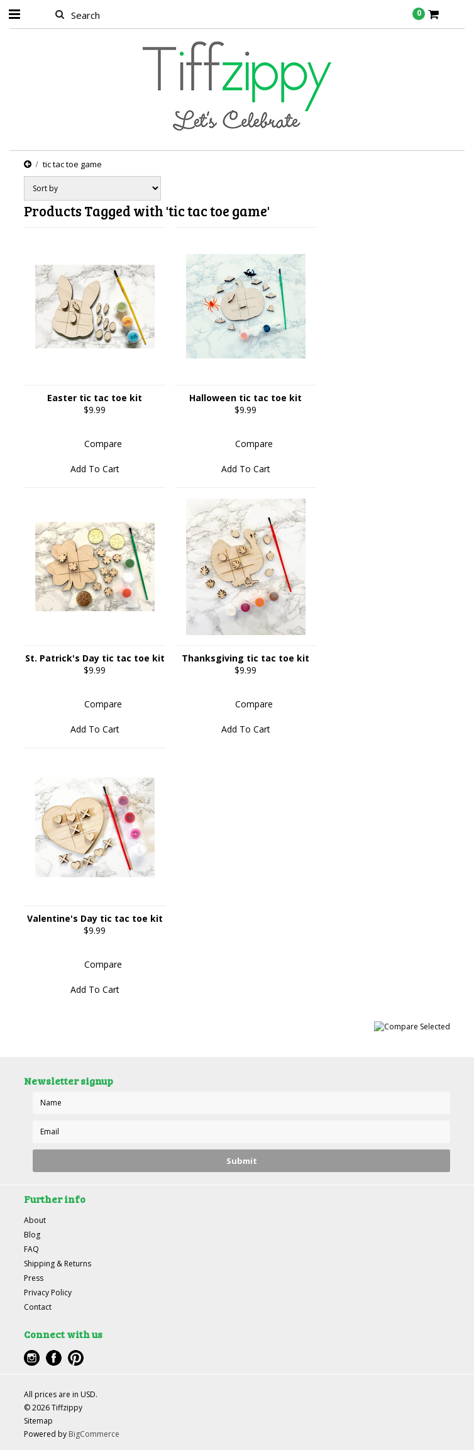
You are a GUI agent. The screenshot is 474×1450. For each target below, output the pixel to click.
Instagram (32, 1358)
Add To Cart (94, 469)
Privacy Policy (48, 1292)
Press (33, 1278)
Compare (103, 444)
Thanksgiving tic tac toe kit (245, 658)
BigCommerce (94, 1434)
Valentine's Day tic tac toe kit (95, 918)
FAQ (31, 1249)
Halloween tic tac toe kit (245, 398)
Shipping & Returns (57, 1263)
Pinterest (76, 1358)
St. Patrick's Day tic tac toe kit (95, 658)
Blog (32, 1234)
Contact (38, 1307)
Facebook (54, 1358)
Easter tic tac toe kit (94, 398)
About (35, 1220)
